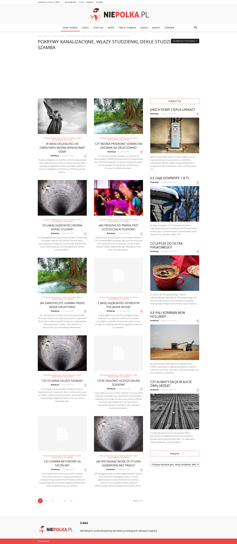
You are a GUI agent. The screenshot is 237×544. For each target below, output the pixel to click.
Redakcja (55, 155)
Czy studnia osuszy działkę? (62, 380)
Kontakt (99, 2)
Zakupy (156, 27)
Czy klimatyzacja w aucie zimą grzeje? (171, 384)
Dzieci (85, 27)
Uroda (144, 27)
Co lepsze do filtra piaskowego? (166, 245)
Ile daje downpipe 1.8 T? (169, 178)
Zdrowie (169, 27)
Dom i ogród (70, 27)
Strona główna (70, 2)
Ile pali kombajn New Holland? (167, 315)
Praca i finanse (127, 27)
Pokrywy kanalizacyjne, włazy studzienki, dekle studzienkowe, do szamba (62, 139)
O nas (81, 2)
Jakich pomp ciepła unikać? (172, 109)
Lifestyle (98, 27)
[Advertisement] (118, 76)
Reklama (89, 2)
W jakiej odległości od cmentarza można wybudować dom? (62, 147)
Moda (111, 27)
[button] (195, 27)
